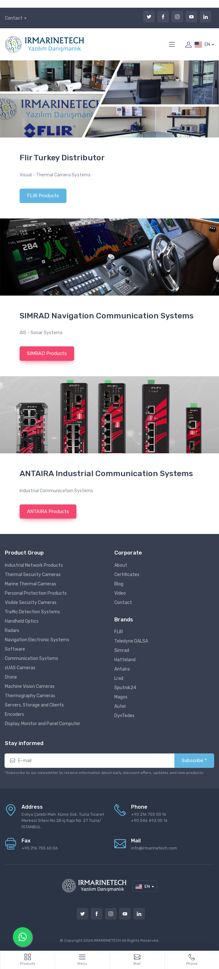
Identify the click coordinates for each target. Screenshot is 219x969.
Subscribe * (194, 760)
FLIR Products (43, 196)
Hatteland (125, 659)
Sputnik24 (125, 687)
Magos (120, 697)
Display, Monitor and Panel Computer (42, 723)
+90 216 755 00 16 (148, 814)
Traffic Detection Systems (32, 612)
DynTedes (124, 715)
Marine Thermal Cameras (30, 584)
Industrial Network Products (34, 565)
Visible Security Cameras (31, 602)
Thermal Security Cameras (33, 574)
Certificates (126, 574)
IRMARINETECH (108, 940)
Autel (120, 706)
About (120, 565)
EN (202, 45)
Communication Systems (31, 658)
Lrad (118, 678)
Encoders (14, 714)
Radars (12, 630)
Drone (11, 677)
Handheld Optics (22, 621)
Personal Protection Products (36, 593)
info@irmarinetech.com (154, 848)
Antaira (122, 669)
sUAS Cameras (20, 668)
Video (120, 593)
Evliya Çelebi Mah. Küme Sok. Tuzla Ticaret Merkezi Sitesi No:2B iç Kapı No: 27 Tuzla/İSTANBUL (63, 820)
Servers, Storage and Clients (34, 705)
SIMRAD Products (47, 353)
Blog (118, 584)
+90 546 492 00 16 (149, 820)
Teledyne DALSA (131, 641)
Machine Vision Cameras (30, 686)
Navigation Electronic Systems (37, 640)
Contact (13, 18)
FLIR (118, 632)
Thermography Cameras (30, 695)
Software (15, 649)
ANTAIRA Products (48, 511)
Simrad (121, 650)
